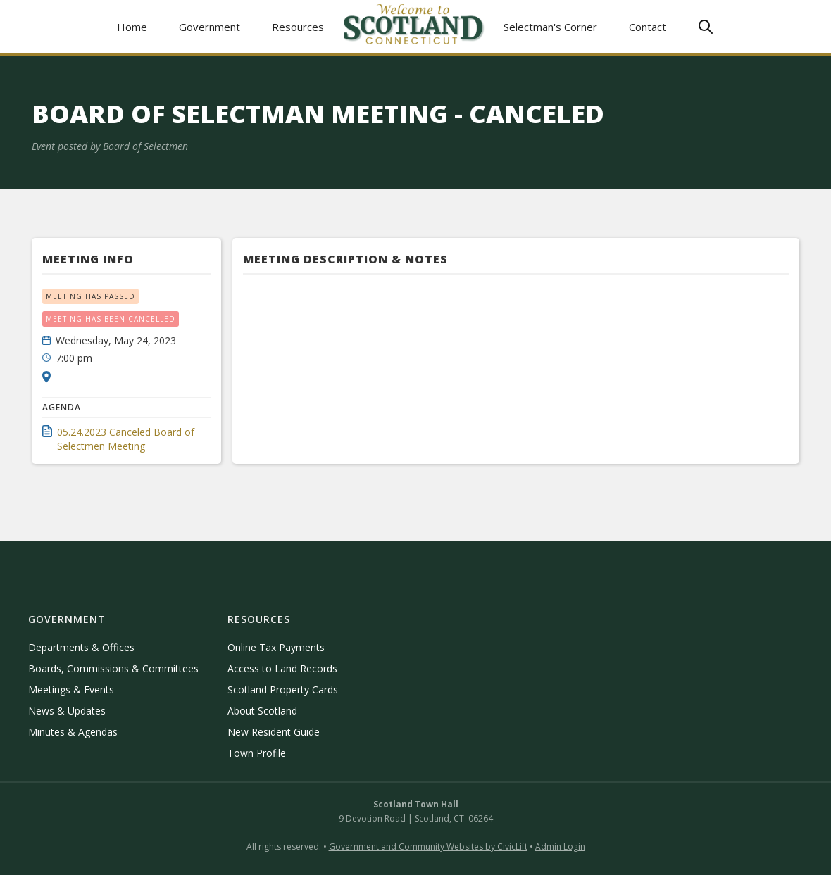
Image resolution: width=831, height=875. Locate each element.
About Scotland (262, 710)
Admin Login (560, 846)
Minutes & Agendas (73, 731)
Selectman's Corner (550, 27)
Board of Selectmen (145, 146)
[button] (209, 26)
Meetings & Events (71, 689)
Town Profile (256, 753)
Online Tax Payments (276, 647)
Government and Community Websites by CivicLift (428, 846)
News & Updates (67, 710)
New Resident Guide (273, 731)
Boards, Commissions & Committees (113, 668)
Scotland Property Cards (282, 689)
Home (132, 27)
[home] (414, 26)
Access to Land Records (282, 668)
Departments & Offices (81, 647)
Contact (647, 27)
